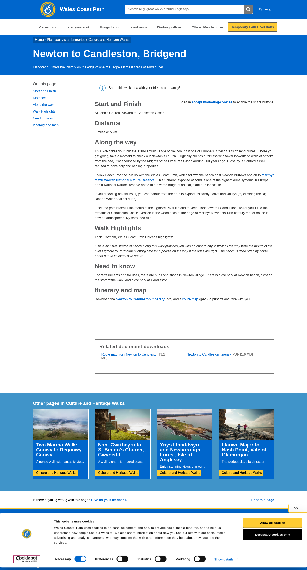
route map (190, 299)
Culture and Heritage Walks (108, 39)
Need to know (43, 118)
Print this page (262, 500)
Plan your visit (57, 39)
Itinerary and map (46, 125)
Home (39, 39)
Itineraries (78, 39)
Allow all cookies (272, 525)
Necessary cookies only (272, 537)
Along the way (43, 104)
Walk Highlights (44, 111)
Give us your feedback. (109, 500)
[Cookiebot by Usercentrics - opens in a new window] (26, 562)
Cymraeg (265, 9)
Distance (39, 98)
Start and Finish (44, 91)
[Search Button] (248, 9)
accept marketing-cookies (212, 102)
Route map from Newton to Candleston (130, 354)
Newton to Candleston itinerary (140, 299)
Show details (224, 562)
